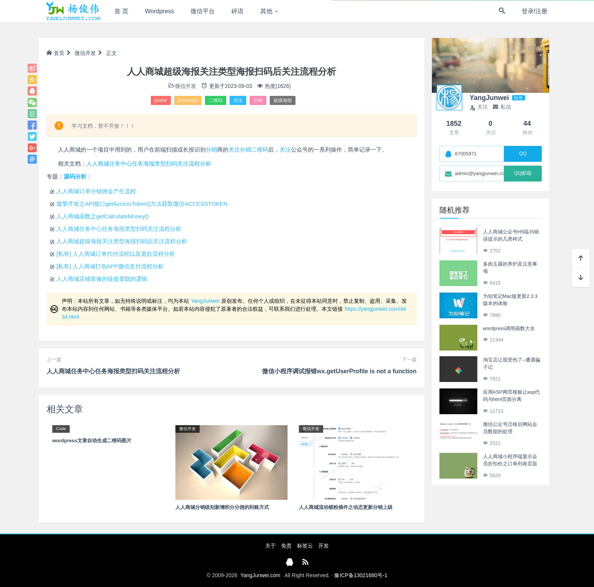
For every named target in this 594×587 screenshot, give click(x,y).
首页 (55, 53)
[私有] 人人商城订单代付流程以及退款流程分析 (115, 253)
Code (61, 428)
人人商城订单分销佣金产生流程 (96, 191)
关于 (270, 546)
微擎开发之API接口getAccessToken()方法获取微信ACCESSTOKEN (141, 203)
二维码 (215, 100)
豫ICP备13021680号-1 (360, 575)
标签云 (305, 546)
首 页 (121, 11)
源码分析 (75, 176)
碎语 (237, 11)
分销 (258, 100)
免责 (286, 546)
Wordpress (159, 11)
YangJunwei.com (260, 575)
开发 (323, 546)
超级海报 (283, 100)
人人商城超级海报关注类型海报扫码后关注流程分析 (121, 241)
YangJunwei (205, 301)
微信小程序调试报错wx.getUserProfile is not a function (339, 371)
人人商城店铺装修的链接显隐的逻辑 (101, 278)
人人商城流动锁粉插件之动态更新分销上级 (345, 507)
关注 (237, 100)
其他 (266, 11)
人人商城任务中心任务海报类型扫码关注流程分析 (148, 163)
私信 (502, 107)
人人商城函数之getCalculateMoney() (102, 216)
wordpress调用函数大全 (509, 328)
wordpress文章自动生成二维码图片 (91, 440)
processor (188, 100)
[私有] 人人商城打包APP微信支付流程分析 (110, 266)
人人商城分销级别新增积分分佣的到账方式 (222, 507)
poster (161, 100)
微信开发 (85, 53)
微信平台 (203, 11)
